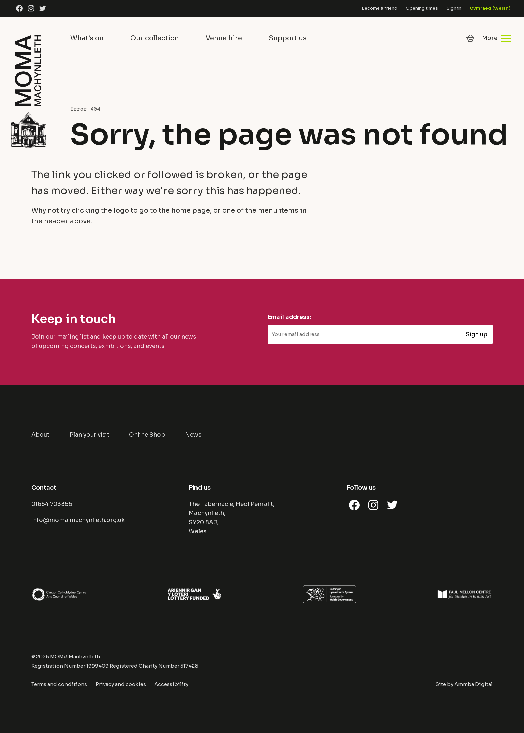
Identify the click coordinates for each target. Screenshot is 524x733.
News (193, 434)
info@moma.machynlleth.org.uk (78, 520)
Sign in (454, 8)
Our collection (154, 38)
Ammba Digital (473, 684)
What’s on (87, 38)
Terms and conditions (59, 684)
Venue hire (224, 38)
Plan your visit (89, 434)
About (40, 434)
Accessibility (171, 684)
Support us (288, 38)
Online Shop (147, 434)
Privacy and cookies (121, 684)
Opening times (422, 8)
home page (190, 210)
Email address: (289, 317)
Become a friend (379, 8)
